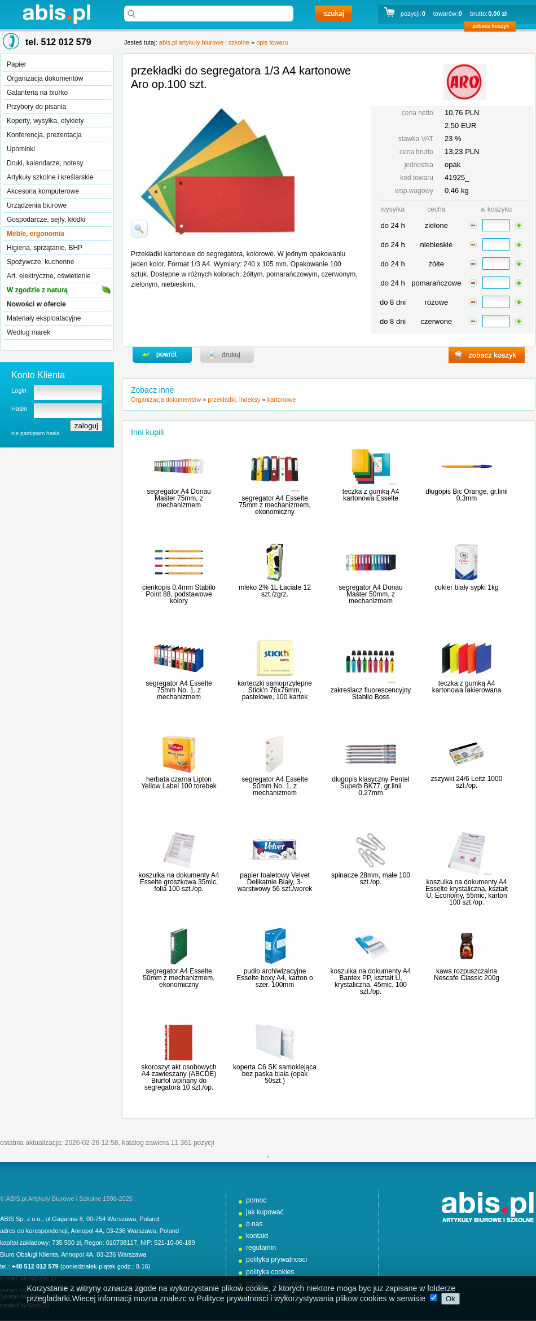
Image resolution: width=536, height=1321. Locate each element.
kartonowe (281, 399)
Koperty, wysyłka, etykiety (45, 121)
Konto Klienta (38, 375)
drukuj (227, 355)
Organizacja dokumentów (45, 78)
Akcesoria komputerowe (43, 191)
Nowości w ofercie (36, 304)
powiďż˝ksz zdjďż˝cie (139, 229)
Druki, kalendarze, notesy (45, 163)
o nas (254, 1224)
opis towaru (272, 42)
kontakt (257, 1236)
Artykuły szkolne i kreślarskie (50, 177)
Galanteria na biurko (37, 92)
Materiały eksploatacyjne (44, 318)
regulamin (261, 1248)
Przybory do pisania (36, 107)
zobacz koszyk (493, 28)
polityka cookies (270, 1272)
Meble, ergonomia (35, 234)
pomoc (256, 1200)
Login (19, 390)
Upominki (21, 149)
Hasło (19, 408)
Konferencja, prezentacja (44, 135)
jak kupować (265, 1212)
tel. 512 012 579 (58, 42)
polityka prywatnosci (276, 1259)
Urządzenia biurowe (37, 205)
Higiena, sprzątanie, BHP (44, 248)
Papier (17, 64)
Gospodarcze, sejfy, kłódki (46, 219)
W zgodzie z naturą (37, 290)
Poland (149, 1218)
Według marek (28, 332)
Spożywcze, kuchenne (40, 262)
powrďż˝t (162, 355)
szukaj (333, 13)
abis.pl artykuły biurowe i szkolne (56, 14)
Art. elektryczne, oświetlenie (49, 276)
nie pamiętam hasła (35, 433)
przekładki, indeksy (234, 399)
